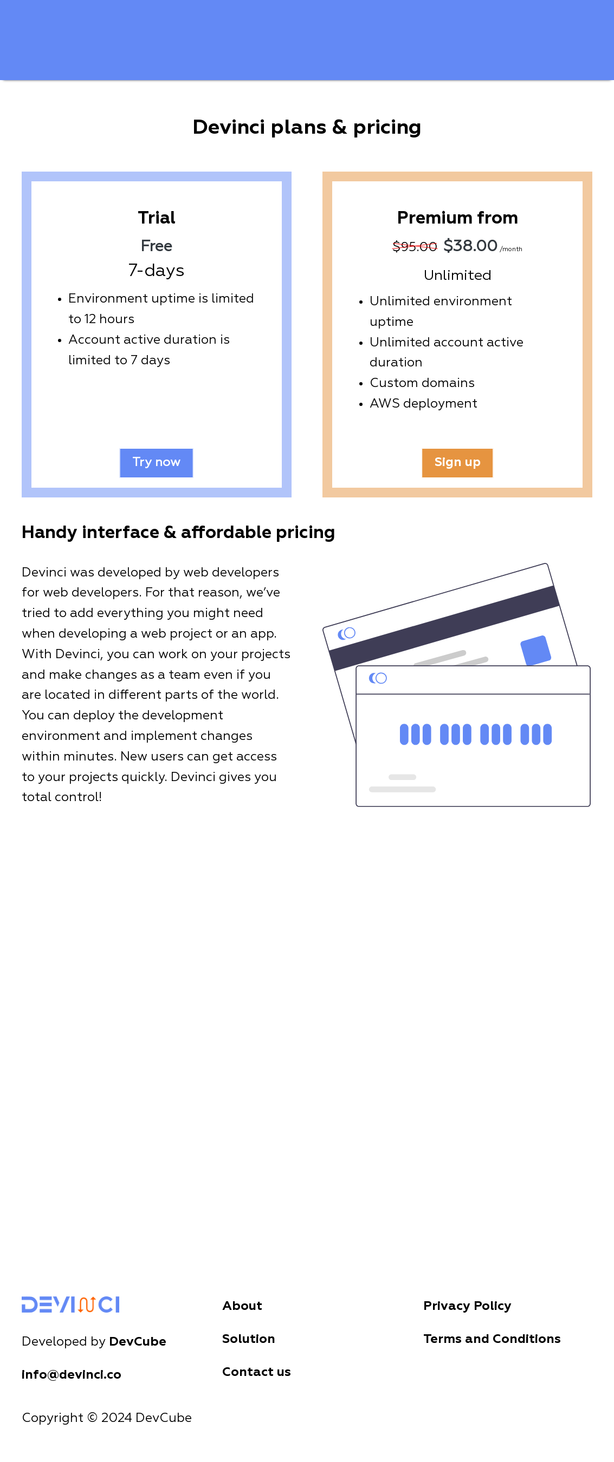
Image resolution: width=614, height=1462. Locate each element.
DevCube (137, 1342)
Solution (248, 1339)
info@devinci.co (71, 1375)
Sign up (457, 462)
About (242, 1306)
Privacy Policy (467, 1306)
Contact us (256, 1372)
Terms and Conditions (492, 1339)
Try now (156, 462)
